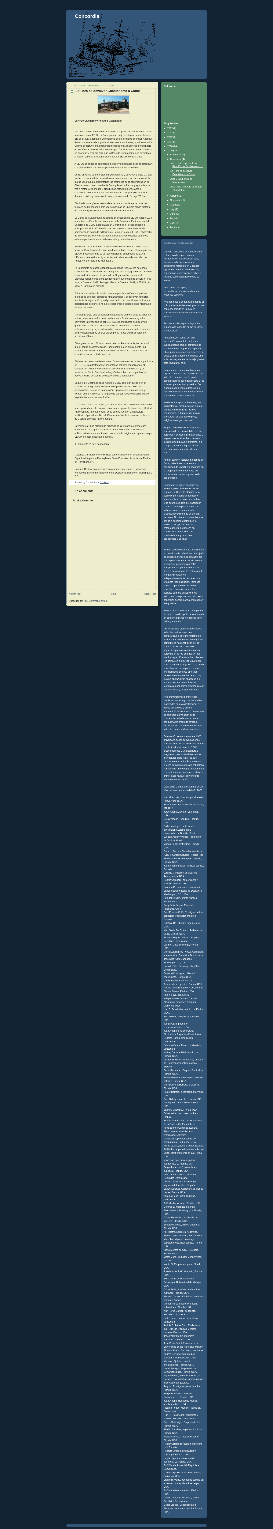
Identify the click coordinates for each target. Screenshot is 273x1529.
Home (113, 594)
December (176, 154)
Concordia (87, 16)
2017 (170, 128)
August (174, 204)
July (172, 209)
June (173, 214)
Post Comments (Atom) (95, 601)
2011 (170, 141)
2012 (170, 137)
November (176, 159)
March (174, 227)
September (176, 200)
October (174, 195)
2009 (170, 150)
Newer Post (75, 594)
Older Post (150, 594)
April (173, 222)
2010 (170, 146)
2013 (170, 132)
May (172, 218)
